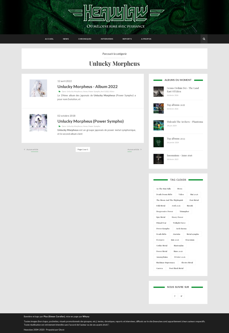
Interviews (107, 39)
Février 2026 (179, 257)
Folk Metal (160, 205)
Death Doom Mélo (164, 194)
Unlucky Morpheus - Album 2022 (87, 86)
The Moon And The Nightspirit (169, 200)
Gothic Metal (161, 245)
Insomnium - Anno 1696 (179, 155)
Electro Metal (187, 262)
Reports (127, 39)
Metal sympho (193, 234)
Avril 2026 (176, 205)
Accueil (49, 39)
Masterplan (179, 245)
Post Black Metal (176, 268)
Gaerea (159, 268)
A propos (146, 39)
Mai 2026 (194, 194)
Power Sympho (94, 91)
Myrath (190, 205)
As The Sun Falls (163, 188)
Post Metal (194, 200)
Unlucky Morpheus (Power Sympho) (90, 121)
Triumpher (184, 211)
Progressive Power (164, 211)
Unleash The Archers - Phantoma (185, 121)
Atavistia (176, 234)
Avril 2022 (105, 91)
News (66, 39)
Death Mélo (161, 234)
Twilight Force (179, 222)
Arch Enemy (181, 228)
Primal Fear (161, 222)
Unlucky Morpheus (75, 91)
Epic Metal (160, 217)
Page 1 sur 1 (83, 149)
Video (111, 91)
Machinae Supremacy (165, 262)
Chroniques (84, 39)
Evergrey (160, 239)
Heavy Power (177, 217)
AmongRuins (162, 257)
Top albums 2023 (176, 138)
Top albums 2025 (176, 104)
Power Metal (161, 251)
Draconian (189, 239)
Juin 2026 (175, 239)
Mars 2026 (178, 251)
